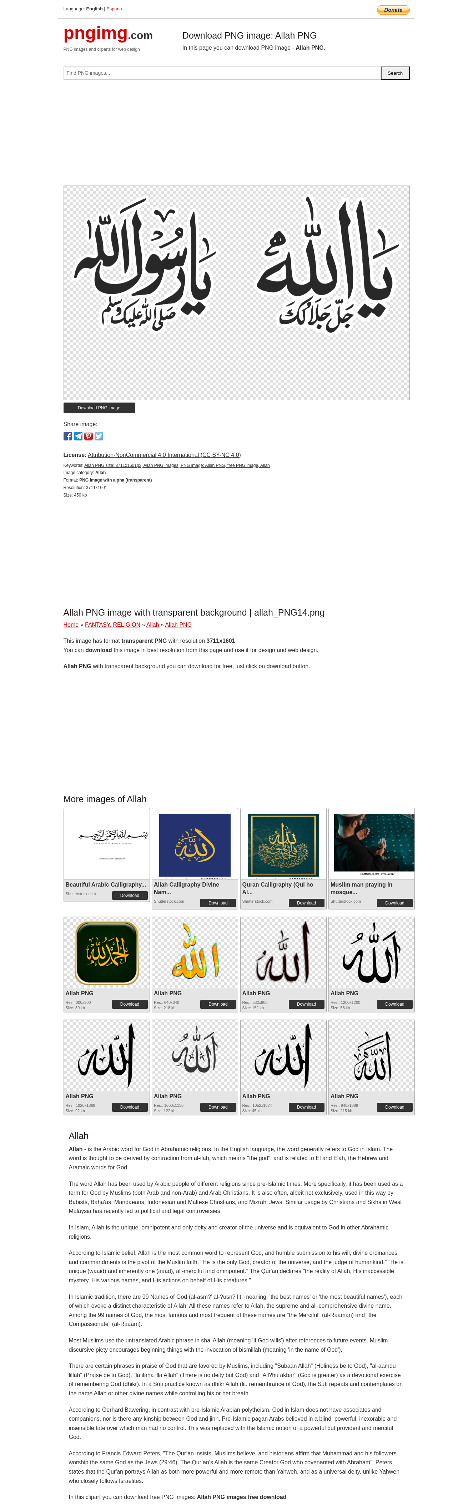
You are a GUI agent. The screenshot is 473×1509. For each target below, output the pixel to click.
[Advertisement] (237, 135)
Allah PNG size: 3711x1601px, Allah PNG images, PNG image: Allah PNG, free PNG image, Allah (177, 465)
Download (129, 895)
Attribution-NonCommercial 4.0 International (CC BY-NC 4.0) (164, 455)
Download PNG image (99, 407)
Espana (114, 8)
